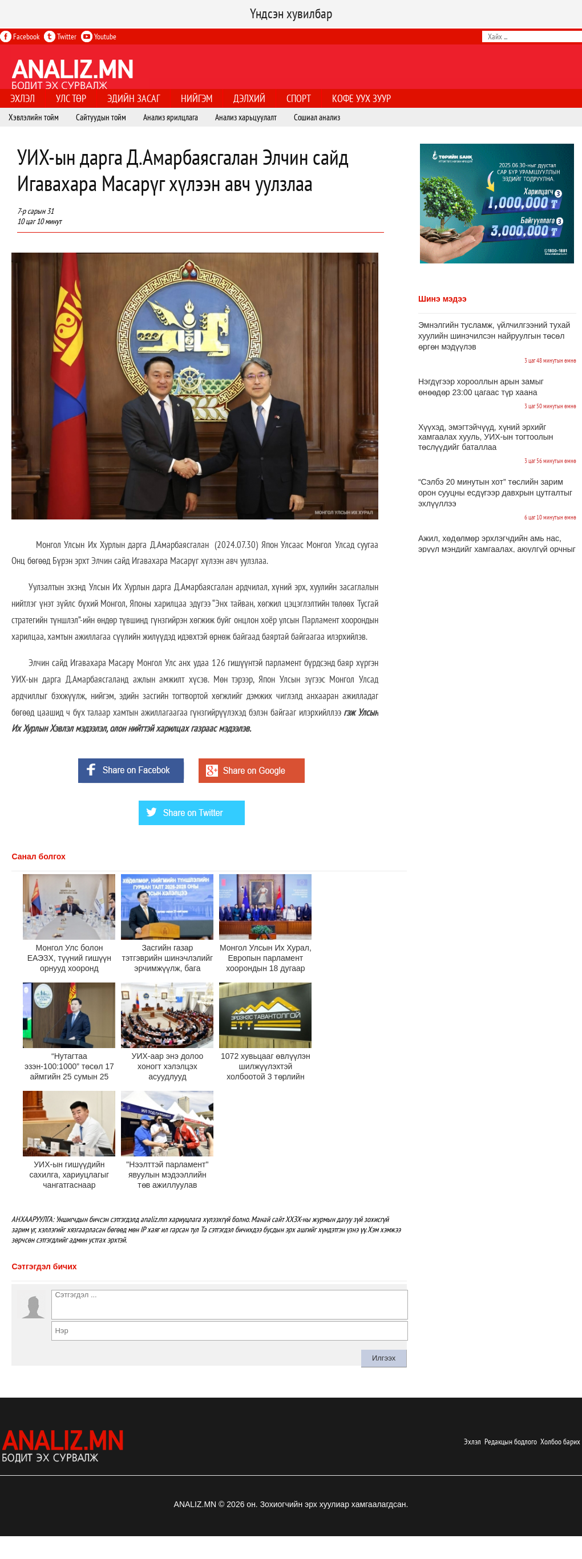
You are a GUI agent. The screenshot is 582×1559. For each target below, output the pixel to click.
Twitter (60, 36)
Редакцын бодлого (510, 1441)
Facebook (19, 36)
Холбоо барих (560, 1441)
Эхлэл (472, 1441)
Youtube (98, 36)
